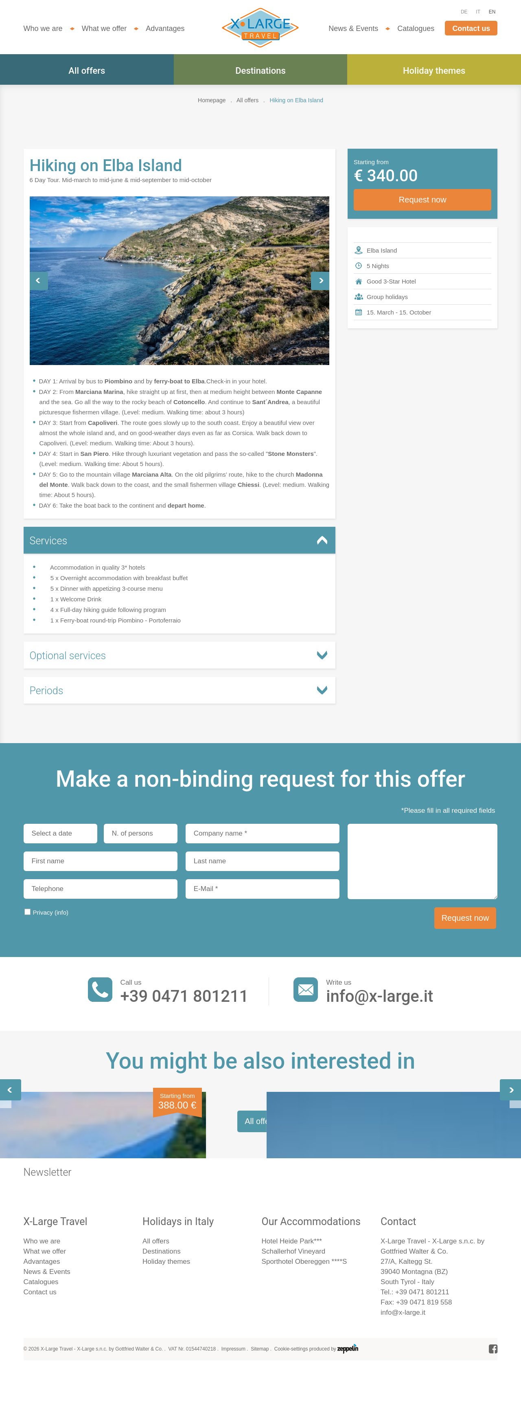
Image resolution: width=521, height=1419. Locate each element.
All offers (86, 71)
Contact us (471, 28)
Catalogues (415, 28)
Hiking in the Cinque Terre (411, 1190)
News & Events (353, 28)
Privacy (51, 912)
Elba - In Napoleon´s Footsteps (75, 1196)
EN (492, 12)
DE (464, 12)
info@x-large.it (379, 996)
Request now (423, 199)
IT (478, 12)
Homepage (212, 100)
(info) (61, 912)
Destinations (260, 71)
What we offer (104, 28)
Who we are (43, 28)
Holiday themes (434, 71)
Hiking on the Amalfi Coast (252, 1190)
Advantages (165, 28)
